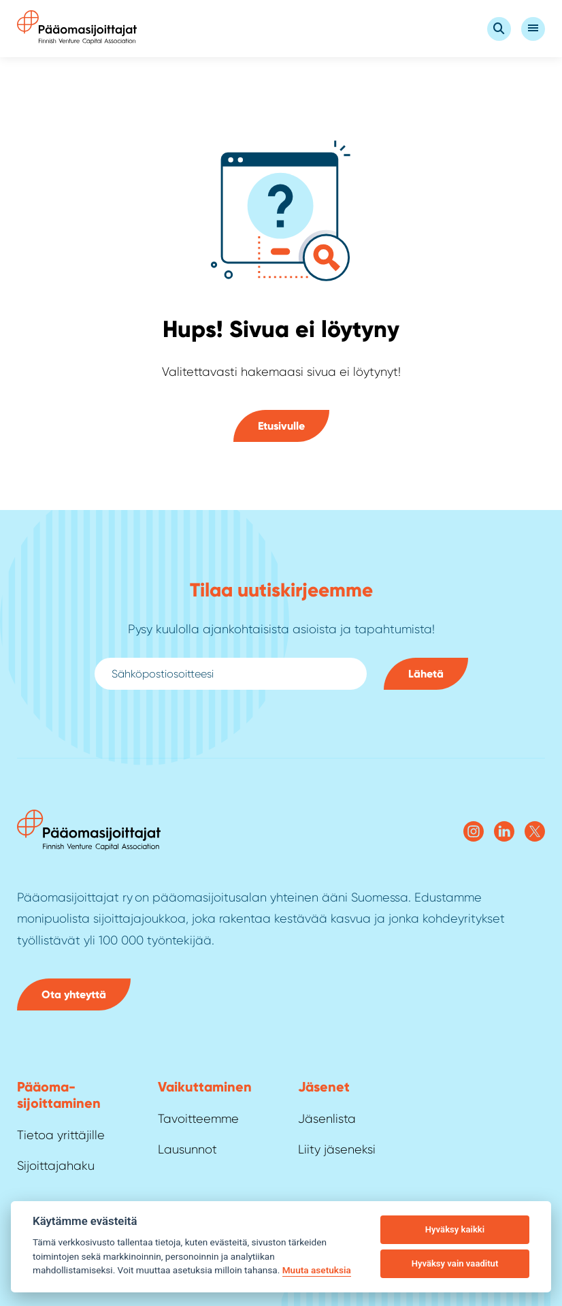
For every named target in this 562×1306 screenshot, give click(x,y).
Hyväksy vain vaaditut (455, 1263)
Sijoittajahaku (56, 1166)
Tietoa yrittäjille (61, 1135)
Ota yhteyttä (74, 994)
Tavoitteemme (198, 1119)
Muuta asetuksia (316, 1269)
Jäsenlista (327, 1119)
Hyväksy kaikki (454, 1229)
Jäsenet (324, 1087)
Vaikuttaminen (205, 1087)
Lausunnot (187, 1149)
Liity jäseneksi (337, 1149)
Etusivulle (281, 425)
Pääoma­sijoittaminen (59, 1095)
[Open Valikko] (533, 29)
